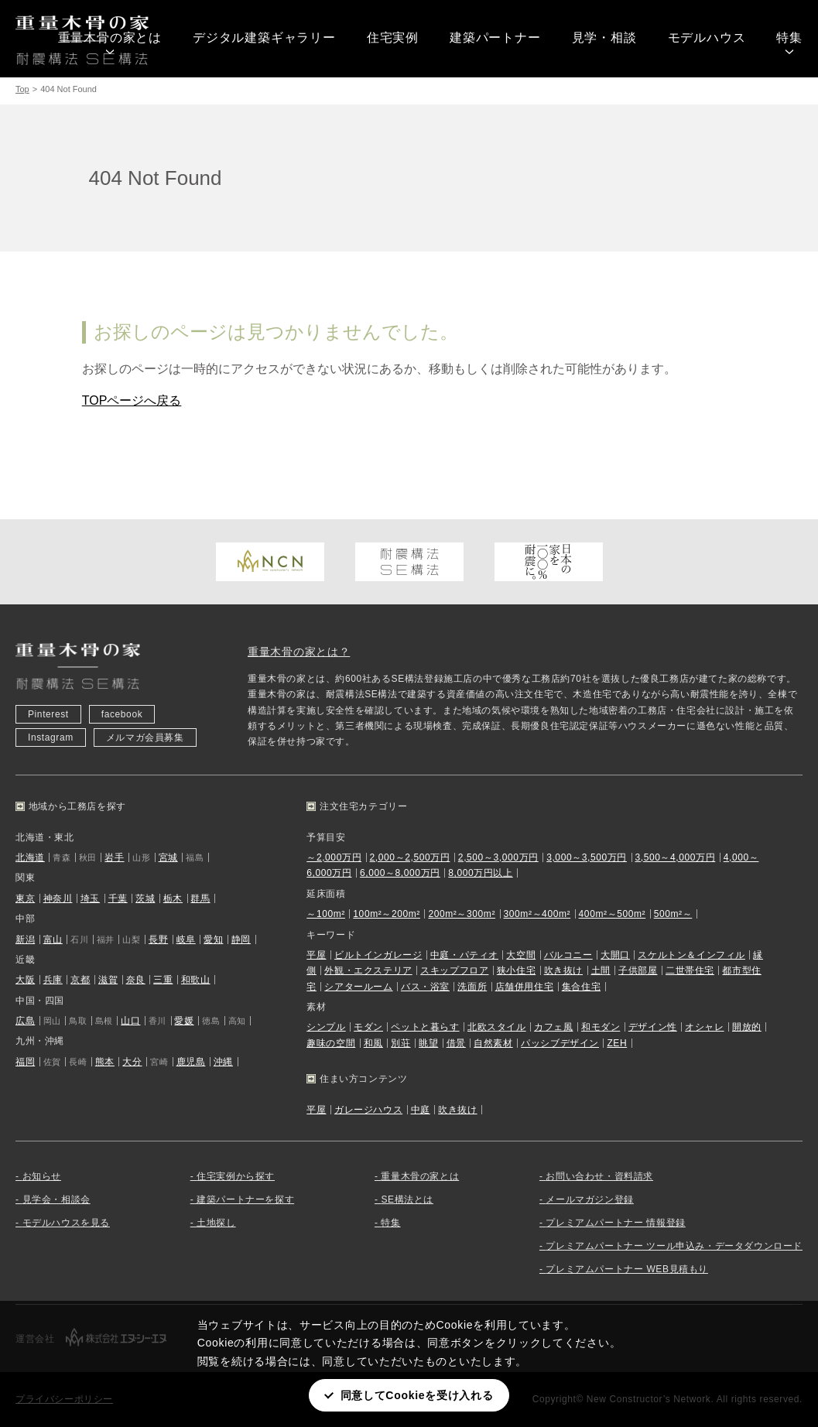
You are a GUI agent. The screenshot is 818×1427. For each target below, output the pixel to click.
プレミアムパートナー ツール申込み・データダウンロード (674, 1245)
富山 (53, 939)
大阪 (25, 979)
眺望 (428, 1043)
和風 (373, 1043)
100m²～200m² (386, 914)
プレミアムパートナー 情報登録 (615, 1222)
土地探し (216, 1222)
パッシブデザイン (560, 1043)
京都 (80, 979)
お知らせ (41, 1176)
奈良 (135, 979)
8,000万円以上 (480, 872)
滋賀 (108, 979)
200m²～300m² (461, 914)
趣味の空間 (330, 1043)
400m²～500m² (612, 914)
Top (22, 89)
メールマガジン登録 (589, 1199)
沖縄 (223, 1061)
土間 (601, 970)
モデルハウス (707, 37)
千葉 (118, 898)
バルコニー (568, 955)
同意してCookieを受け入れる (417, 1395)
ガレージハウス (368, 1109)
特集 (789, 37)
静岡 (241, 939)
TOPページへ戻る (132, 400)
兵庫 (53, 979)
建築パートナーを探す (245, 1199)
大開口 (615, 955)
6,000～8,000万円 (400, 872)
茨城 (145, 898)
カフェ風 (553, 1026)
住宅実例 (393, 37)
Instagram (51, 737)
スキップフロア (454, 970)
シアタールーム (358, 986)
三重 (163, 979)
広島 (25, 1020)
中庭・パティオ (464, 955)
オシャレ (704, 1026)
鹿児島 (191, 1061)
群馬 (200, 898)
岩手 (114, 857)
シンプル (325, 1026)
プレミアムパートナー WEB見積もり (626, 1269)
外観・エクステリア (368, 970)
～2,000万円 (333, 857)
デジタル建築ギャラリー (264, 37)
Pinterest (48, 714)
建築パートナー (495, 37)
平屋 (316, 955)
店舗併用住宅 (524, 986)
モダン (368, 1026)
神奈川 (58, 898)
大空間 (521, 955)
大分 (132, 1061)
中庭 (420, 1109)
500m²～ (673, 914)
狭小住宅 (516, 970)
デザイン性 (652, 1026)
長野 (158, 939)
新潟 (25, 939)
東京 (25, 898)
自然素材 (493, 1043)
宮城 (168, 857)
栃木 (173, 898)
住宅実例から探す (236, 1176)
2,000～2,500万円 (410, 857)
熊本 (105, 1061)
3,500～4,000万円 (675, 857)
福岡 (25, 1061)
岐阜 (186, 939)
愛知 (213, 939)
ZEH (617, 1043)
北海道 (30, 857)
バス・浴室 (425, 986)
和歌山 (195, 979)
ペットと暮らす (425, 1026)
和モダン (600, 1026)
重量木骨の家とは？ (299, 651)
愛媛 (183, 1020)
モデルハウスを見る (66, 1222)
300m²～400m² (537, 914)
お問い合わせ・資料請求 (599, 1176)
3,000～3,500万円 (586, 857)
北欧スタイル (496, 1026)
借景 (456, 1043)
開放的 (747, 1026)
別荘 (400, 1043)
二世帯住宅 (690, 970)
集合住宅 (581, 986)
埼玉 (90, 898)
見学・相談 (604, 37)
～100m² (325, 914)
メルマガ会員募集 (145, 737)
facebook (122, 714)
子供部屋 (637, 970)
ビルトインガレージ (378, 955)
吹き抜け (563, 970)
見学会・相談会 (56, 1199)
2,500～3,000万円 (498, 857)
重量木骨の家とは (110, 37)
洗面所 (472, 986)
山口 (130, 1020)
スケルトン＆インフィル (691, 955)
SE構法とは (407, 1199)
